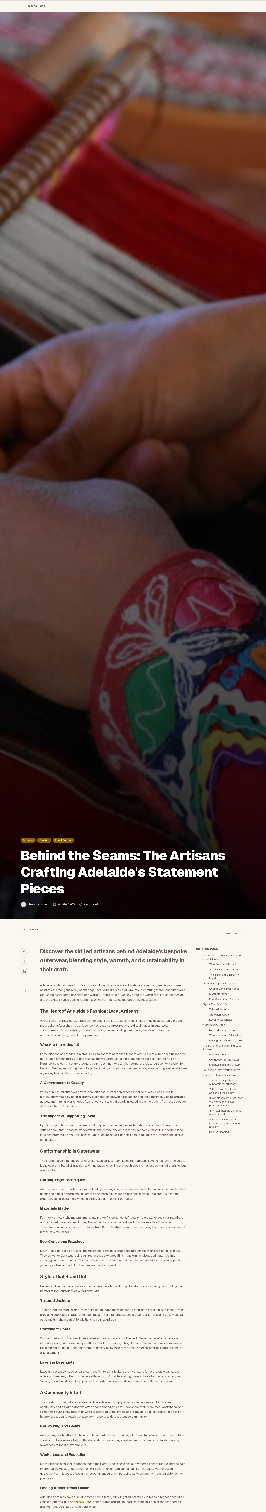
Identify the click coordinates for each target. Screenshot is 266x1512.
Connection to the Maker (224, 1059)
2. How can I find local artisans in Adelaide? (222, 1091)
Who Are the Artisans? (222, 964)
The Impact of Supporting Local (224, 976)
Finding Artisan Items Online (225, 1040)
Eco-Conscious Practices (224, 999)
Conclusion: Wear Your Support (221, 1070)
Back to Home (34, 6)
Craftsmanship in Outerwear (219, 983)
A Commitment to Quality (224, 969)
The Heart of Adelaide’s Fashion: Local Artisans (221, 957)
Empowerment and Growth (225, 1064)
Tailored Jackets (219, 1009)
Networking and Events (223, 1030)
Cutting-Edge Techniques (224, 988)
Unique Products (219, 1054)
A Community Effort (213, 1025)
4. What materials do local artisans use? (225, 1112)
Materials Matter (219, 994)
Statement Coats (219, 1014)
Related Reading (219, 1132)
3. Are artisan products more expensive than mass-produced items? (226, 1101)
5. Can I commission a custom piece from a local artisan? (224, 1123)
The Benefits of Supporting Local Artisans (222, 1047)
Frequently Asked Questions (219, 1075)
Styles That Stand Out (215, 1004)
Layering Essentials (221, 1019)
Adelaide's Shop (81, 1502)
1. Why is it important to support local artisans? (223, 1082)
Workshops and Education (225, 1035)
